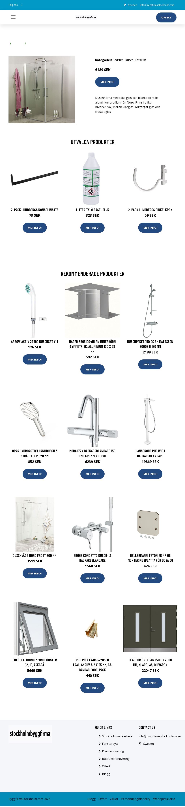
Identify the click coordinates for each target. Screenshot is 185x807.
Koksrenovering (113, 753)
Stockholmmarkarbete (117, 737)
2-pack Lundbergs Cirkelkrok (150, 209)
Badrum (17, 44)
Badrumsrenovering (116, 760)
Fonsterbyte (110, 745)
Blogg (106, 775)
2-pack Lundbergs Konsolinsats (34, 209)
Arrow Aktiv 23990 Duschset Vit (34, 341)
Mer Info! (107, 82)
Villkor (114, 800)
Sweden (128, 5)
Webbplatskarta (164, 800)
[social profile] (21, 4)
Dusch (129, 60)
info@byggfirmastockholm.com (155, 5)
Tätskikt (33, 44)
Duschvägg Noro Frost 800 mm (35, 556)
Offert (166, 17)
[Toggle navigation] (13, 17)
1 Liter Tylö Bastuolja (92, 209)
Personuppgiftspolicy (135, 800)
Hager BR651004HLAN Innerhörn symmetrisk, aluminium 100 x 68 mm (92, 346)
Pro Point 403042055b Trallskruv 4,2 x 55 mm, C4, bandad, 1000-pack (92, 666)
